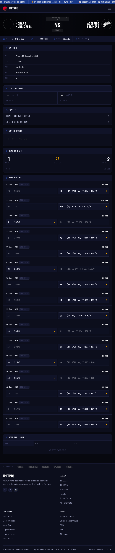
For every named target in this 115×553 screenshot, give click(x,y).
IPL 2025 (64, 485)
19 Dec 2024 (12, 200)
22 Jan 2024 (12, 356)
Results (63, 494)
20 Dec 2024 (12, 325)
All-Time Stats (66, 503)
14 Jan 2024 (12, 387)
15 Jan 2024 (12, 216)
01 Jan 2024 (12, 294)
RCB (62, 525)
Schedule (64, 489)
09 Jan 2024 (12, 247)
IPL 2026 (64, 480)
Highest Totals (9, 529)
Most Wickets (9, 521)
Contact (108, 549)
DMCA (92, 549)
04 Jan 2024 (12, 278)
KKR (61, 529)
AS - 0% (23, 139)
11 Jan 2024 (12, 231)
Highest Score (9, 534)
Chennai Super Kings (69, 521)
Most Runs (7, 516)
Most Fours (8, 538)
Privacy (100, 549)
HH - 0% (11, 139)
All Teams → (65, 534)
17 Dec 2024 (12, 340)
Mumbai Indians (67, 516)
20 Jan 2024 (12, 371)
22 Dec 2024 (12, 309)
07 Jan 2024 (12, 262)
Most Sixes (7, 525)
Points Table (65, 498)
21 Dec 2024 (12, 184)
